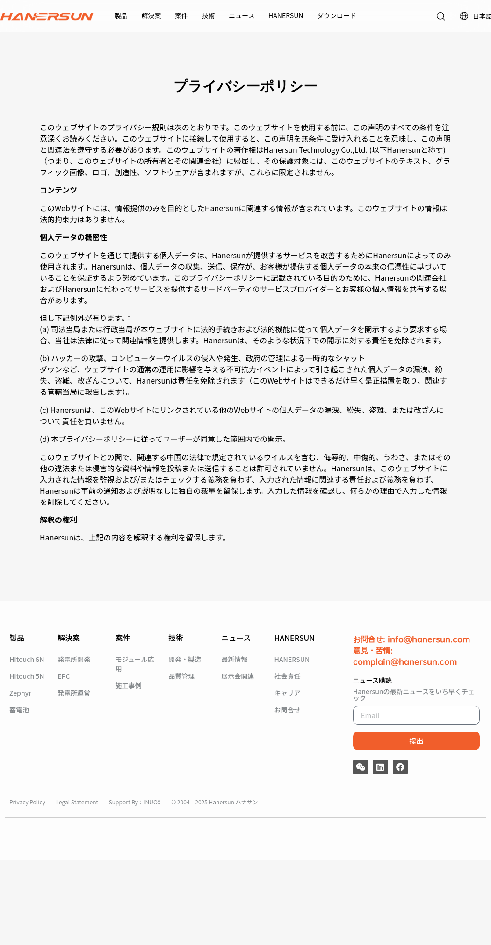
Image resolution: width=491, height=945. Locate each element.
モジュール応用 (135, 663)
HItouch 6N (26, 659)
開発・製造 (184, 659)
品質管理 (181, 676)
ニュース (241, 15)
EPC (64, 676)
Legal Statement (78, 802)
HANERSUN (285, 15)
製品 (121, 15)
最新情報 (234, 659)
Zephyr (20, 692)
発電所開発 (74, 659)
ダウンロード (336, 15)
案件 (181, 15)
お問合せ (287, 709)
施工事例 (129, 685)
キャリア (287, 692)
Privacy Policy (28, 802)
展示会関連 (237, 676)
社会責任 (287, 676)
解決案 (151, 15)
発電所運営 (74, 692)
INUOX (152, 802)
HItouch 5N (26, 676)
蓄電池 (19, 709)
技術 (208, 15)
